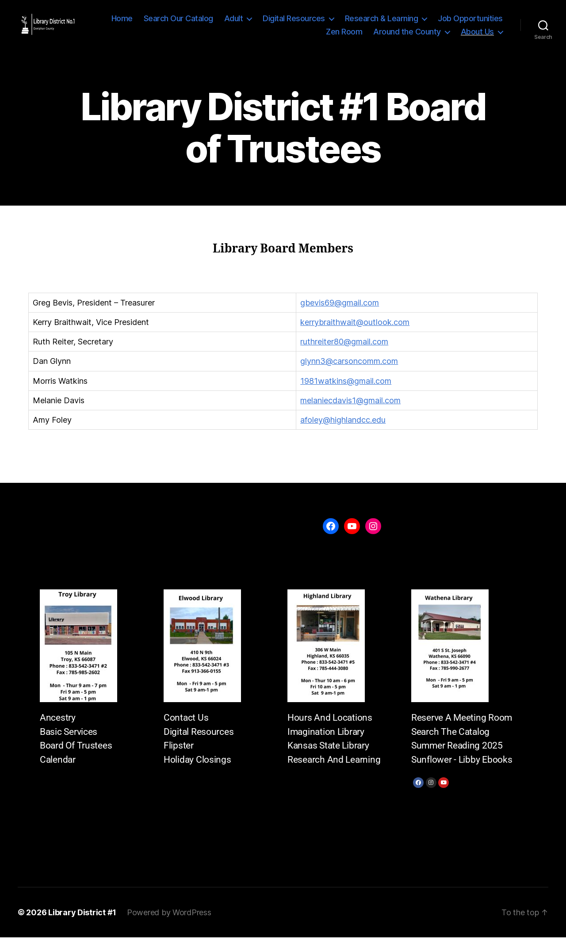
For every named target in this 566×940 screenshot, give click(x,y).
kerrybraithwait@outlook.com (354, 324)
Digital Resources (294, 19)
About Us (477, 33)
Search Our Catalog (178, 19)
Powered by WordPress (169, 915)
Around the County (407, 33)
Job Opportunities (470, 19)
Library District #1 (82, 915)
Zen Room (344, 33)
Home (122, 19)
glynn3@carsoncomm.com (349, 364)
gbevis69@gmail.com (339, 305)
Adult (233, 19)
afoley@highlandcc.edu (343, 422)
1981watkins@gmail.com (345, 383)
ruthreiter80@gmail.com (344, 344)
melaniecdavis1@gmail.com (350, 403)
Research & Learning (381, 19)
